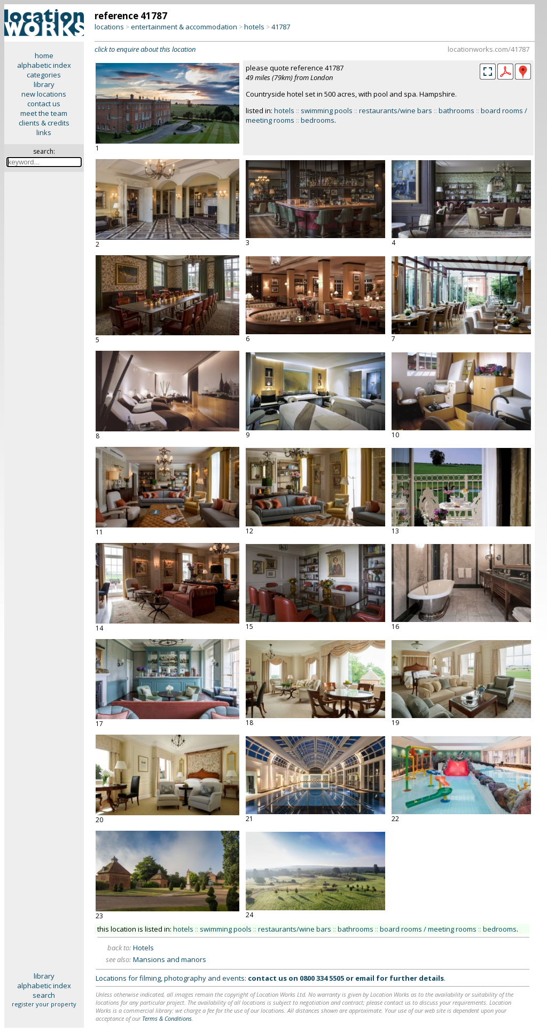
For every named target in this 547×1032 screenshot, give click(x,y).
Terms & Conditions (167, 1018)
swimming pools (327, 110)
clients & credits (44, 123)
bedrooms (317, 120)
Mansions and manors (169, 959)
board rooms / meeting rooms (428, 929)
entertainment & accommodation (184, 26)
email (364, 978)
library (44, 84)
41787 (280, 26)
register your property (44, 1004)
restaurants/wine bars (395, 110)
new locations (43, 94)
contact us (43, 103)
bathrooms (456, 110)
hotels (254, 26)
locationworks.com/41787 (488, 49)
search (44, 995)
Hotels (143, 947)
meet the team (43, 113)
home (44, 55)
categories (44, 75)
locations (109, 26)
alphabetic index (44, 65)
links (43, 132)
